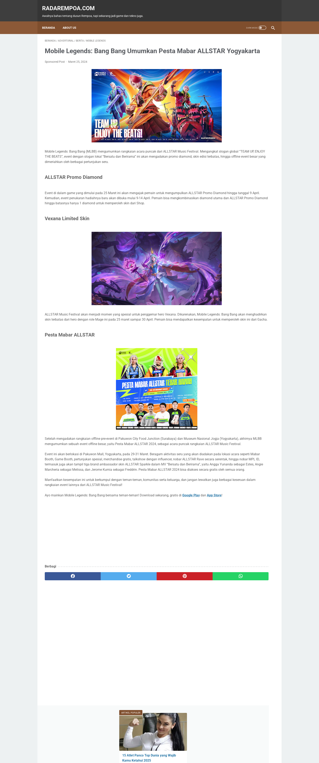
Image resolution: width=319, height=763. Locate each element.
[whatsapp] (179, 619)
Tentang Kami (187, 748)
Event (242, 173)
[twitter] (102, 619)
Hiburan (223, 181)
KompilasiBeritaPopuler (232, 204)
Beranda (51, 21)
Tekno (223, 173)
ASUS (261, 173)
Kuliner (244, 181)
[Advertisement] (122, 573)
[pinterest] (141, 619)
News (262, 165)
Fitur (243, 165)
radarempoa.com (71, 4)
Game (223, 165)
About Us (72, 21)
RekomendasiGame (230, 211)
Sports (264, 181)
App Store (65, 538)
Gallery (259, 188)
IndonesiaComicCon (231, 188)
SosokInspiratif (228, 196)
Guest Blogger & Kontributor (156, 748)
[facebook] (64, 619)
